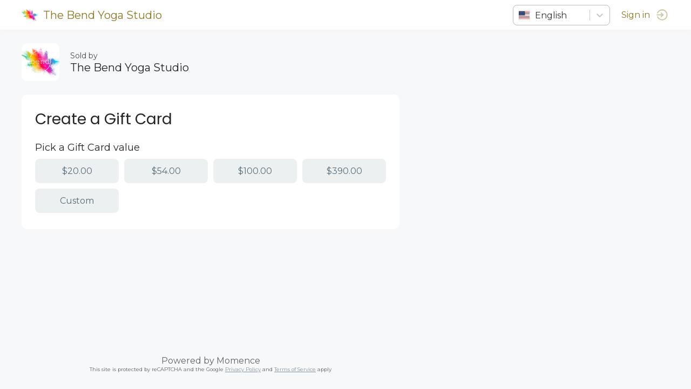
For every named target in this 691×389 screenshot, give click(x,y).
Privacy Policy (243, 369)
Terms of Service (295, 369)
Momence (238, 361)
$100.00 (255, 171)
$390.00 (344, 171)
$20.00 (77, 171)
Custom (77, 201)
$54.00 (166, 171)
